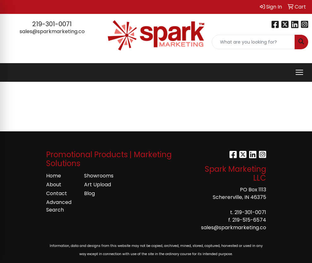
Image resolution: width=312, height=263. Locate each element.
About (53, 184)
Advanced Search (58, 206)
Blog (89, 193)
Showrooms (98, 175)
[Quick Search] (253, 42)
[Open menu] (299, 72)
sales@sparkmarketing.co (52, 31)
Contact (56, 193)
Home (53, 175)
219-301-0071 (52, 24)
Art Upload (97, 184)
